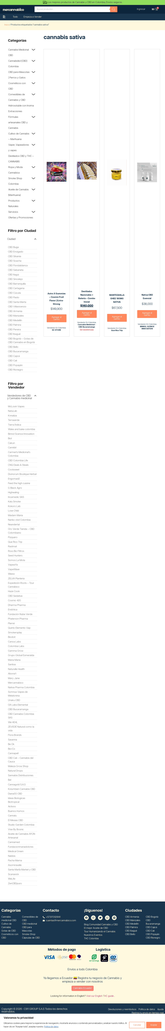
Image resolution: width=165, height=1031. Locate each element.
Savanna (12, 739)
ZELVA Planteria (16, 578)
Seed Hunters (15, 555)
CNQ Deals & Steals (18, 465)
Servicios (13, 212)
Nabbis (11, 856)
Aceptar (153, 1025)
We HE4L (13, 722)
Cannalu (12, 815)
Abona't (12, 673)
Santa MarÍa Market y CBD (22, 869)
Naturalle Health (16, 669)
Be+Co (11, 749)
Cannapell (13, 753)
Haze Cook (14, 591)
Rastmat (12, 546)
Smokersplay (15, 632)
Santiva (12, 664)
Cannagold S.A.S (17, 784)
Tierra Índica (14, 425)
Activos (12, 806)
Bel (9, 780)
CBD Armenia (15, 311)
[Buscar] (113, 9)
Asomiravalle (15, 865)
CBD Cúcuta (14, 293)
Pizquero (12, 537)
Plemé (11, 623)
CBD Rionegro (15, 369)
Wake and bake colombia (21, 429)
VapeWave (13, 569)
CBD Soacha (14, 261)
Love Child (13, 510)
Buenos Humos (16, 811)
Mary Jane (14, 678)
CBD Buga (13, 247)
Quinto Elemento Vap (19, 628)
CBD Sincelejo (15, 279)
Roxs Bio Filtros (16, 551)
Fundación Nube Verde (20, 614)
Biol (10, 438)
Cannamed (14, 842)
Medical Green (15, 851)
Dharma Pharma (17, 605)
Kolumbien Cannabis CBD (21, 789)
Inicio (6, 25)
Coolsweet (13, 469)
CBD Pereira (14, 329)
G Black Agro (15, 488)
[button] (21, 239)
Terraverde (13, 420)
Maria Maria (14, 660)
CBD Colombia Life (18, 460)
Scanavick (13, 874)
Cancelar (137, 1025)
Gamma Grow (15, 651)
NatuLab (12, 411)
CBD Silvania (14, 256)
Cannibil (12, 447)
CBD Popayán (15, 365)
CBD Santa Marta (17, 302)
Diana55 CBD (15, 793)
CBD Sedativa (15, 596)
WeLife (11, 879)
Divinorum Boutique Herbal (22, 474)
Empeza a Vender (33, 17)
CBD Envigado (15, 251)
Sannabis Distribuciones (20, 775)
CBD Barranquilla (17, 284)
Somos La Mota (16, 560)
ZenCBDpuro (15, 883)
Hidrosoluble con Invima (21, 105)
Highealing (13, 492)
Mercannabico (15, 683)
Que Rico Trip (15, 542)
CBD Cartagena (16, 288)
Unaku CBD (14, 700)
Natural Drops (15, 771)
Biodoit (11, 637)
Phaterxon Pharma (18, 618)
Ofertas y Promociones (20, 217)
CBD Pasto (13, 297)
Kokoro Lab (14, 506)
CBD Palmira (14, 325)
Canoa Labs (14, 641)
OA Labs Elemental (18, 705)
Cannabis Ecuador (82, 988)
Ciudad (11, 239)
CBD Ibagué (14, 334)
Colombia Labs (16, 646)
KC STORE (56, 330)
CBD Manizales (16, 315)
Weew (11, 574)
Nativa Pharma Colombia (21, 687)
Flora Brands (15, 735)
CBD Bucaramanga (18, 351)
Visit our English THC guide (100, 996)
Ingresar (141, 9)
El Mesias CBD (15, 820)
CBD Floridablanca (18, 265)
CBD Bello (13, 347)
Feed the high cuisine (19, 483)
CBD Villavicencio (17, 306)
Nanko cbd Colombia (19, 520)
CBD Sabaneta (15, 270)
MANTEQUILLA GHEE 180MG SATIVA (116, 298)
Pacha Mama (15, 860)
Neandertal (14, 524)
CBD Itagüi (13, 274)
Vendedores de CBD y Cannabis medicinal (19, 397)
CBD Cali (12, 360)
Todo (15, 17)
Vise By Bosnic (16, 829)
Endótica (12, 609)
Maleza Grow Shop (18, 766)
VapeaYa (13, 564)
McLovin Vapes (16, 406)
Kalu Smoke (14, 501)
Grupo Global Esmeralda (21, 655)
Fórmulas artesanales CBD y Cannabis (18, 122)
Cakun (11, 443)
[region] (82, 1022)
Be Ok (11, 744)
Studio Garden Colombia (21, 825)
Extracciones (15, 111)
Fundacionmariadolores (20, 847)
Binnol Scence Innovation (21, 434)
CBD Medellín (15, 320)
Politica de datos (53, 1027)
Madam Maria (15, 515)
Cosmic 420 (14, 600)
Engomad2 (14, 479)
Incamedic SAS (16, 497)
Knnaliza (12, 415)
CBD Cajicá (14, 356)
